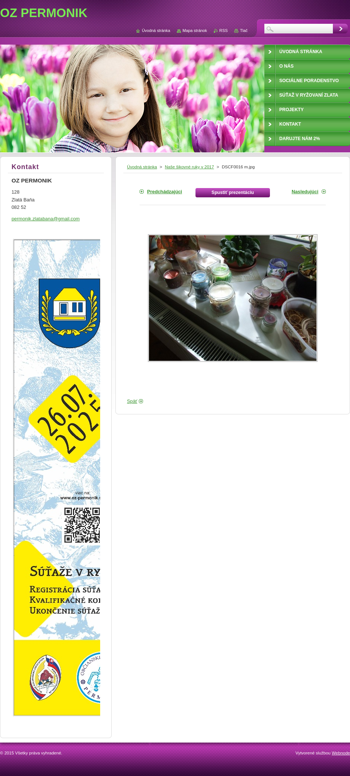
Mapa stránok (194, 30)
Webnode (341, 753)
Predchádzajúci (164, 191)
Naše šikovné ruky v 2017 (189, 167)
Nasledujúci (305, 191)
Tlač (244, 30)
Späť (132, 401)
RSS (223, 30)
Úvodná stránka (142, 167)
